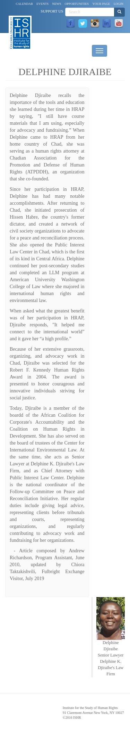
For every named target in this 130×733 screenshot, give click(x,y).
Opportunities (77, 4)
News (56, 4)
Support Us (52, 11)
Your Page (101, 4)
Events (42, 4)
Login (118, 4)
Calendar (24, 4)
